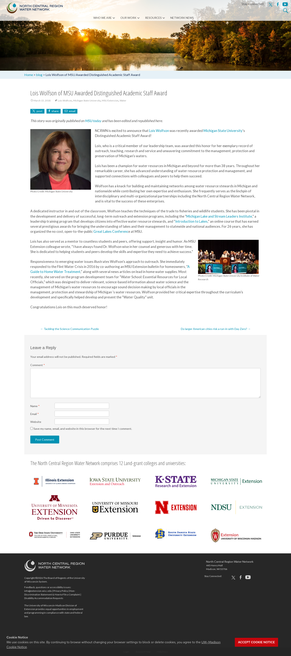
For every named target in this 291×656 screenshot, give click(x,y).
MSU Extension (110, 100)
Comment (37, 365)
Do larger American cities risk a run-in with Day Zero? (216, 329)
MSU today (93, 121)
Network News (182, 18)
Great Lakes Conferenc (110, 231)
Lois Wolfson (65, 100)
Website (35, 421)
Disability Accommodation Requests (43, 598)
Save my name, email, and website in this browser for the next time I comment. (83, 428)
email (72, 111)
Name (35, 406)
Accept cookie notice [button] (256, 642)
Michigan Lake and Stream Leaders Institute (219, 216)
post (39, 111)
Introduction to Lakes (191, 221)
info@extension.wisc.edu (38, 590)
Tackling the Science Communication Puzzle (69, 329)
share (55, 111)
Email (34, 414)
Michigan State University (87, 100)
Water (123, 100)
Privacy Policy (60, 590)
